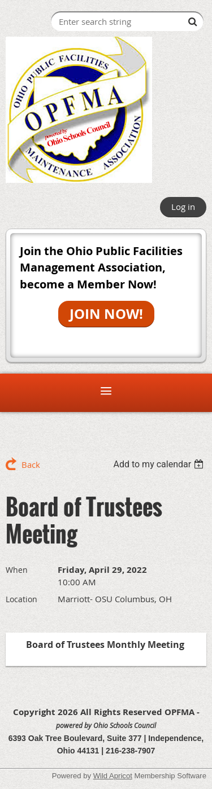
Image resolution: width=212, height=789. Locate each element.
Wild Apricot (112, 776)
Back (30, 464)
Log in (183, 206)
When (17, 569)
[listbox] (159, 464)
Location (21, 599)
